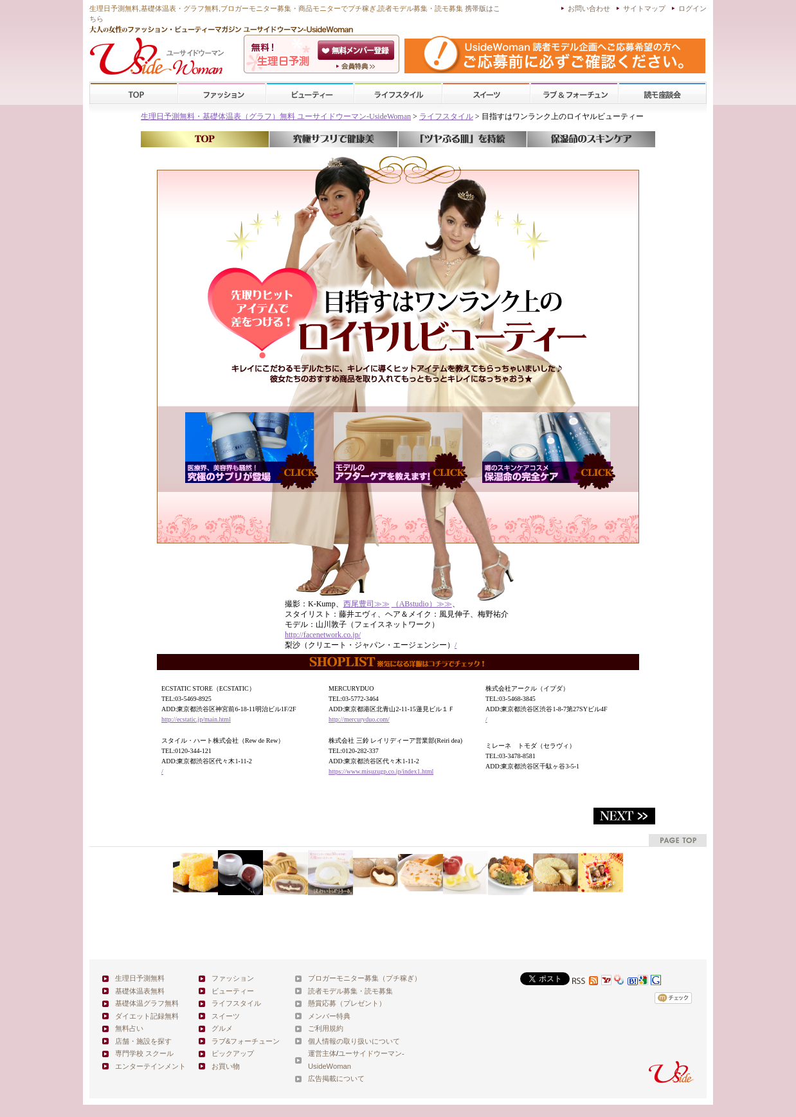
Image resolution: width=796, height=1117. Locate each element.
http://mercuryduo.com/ (359, 719)
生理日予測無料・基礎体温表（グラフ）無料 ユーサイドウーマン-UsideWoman (276, 116)
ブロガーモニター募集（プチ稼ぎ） (364, 978)
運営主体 (322, 1053)
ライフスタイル (398, 93)
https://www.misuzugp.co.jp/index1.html (381, 771)
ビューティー (310, 93)
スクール (662, 93)
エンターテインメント (150, 1066)
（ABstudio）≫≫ (422, 603)
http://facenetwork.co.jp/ (323, 634)
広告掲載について (336, 1078)
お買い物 (226, 1066)
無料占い (129, 1028)
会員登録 (357, 50)
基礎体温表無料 (140, 991)
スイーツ (486, 93)
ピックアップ (233, 1053)
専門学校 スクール (144, 1053)
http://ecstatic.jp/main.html (196, 719)
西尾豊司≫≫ (366, 603)
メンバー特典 (329, 1016)
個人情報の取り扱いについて (354, 1041)
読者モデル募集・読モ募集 (350, 991)
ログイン (692, 8)
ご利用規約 (325, 1028)
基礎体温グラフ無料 (147, 1003)
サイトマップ (644, 8)
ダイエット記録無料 (147, 1016)
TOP (134, 93)
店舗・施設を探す (143, 1041)
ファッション (222, 93)
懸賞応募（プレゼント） (347, 1003)
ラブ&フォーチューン (574, 93)
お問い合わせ (589, 8)
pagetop (678, 840)
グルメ (222, 1028)
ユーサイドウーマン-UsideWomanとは (357, 66)
